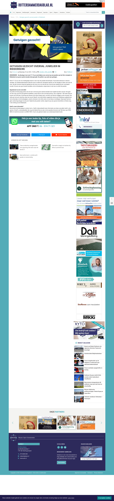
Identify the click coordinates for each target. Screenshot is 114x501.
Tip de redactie (61, 135)
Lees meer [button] (71, 498)
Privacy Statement (98, 472)
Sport (51, 12)
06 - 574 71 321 (47, 126)
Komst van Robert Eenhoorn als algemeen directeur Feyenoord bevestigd (93, 348)
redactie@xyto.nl (24, 456)
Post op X (41, 135)
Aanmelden (61, 462)
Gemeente (33, 12)
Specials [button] (45, 12)
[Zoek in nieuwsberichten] (93, 12)
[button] (11, 423)
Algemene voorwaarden (80, 472)
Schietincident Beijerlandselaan (93, 353)
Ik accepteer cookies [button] (104, 498)
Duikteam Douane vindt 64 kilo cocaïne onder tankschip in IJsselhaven (92, 377)
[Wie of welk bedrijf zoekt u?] (91, 25)
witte (45, 72)
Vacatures (62, 12)
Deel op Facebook (20, 135)
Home (12, 17)
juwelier (50, 72)
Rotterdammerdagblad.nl (35, 5)
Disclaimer (90, 472)
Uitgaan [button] (56, 12)
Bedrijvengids (25, 12)
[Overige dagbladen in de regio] (91, 450)
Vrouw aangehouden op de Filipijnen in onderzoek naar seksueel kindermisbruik (91, 362)
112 (14, 12)
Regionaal (39, 12)
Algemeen (18, 12)
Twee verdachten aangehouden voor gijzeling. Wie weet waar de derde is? (29, 147)
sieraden (41, 72)
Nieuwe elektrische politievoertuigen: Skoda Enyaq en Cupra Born (93, 391)
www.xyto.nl (23, 458)
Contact (68, 12)
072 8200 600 (24, 454)
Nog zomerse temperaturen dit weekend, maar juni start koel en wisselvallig (93, 384)
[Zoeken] (103, 12)
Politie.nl (69, 72)
